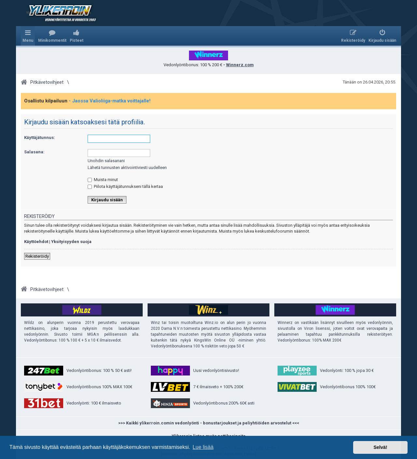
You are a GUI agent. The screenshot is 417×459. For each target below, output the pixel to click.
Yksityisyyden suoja (71, 241)
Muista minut (103, 179)
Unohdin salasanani (106, 160)
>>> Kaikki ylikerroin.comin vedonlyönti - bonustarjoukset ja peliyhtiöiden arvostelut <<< (208, 423)
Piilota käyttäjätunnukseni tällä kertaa (125, 186)
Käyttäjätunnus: (39, 137)
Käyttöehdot (36, 241)
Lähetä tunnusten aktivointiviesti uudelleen (127, 167)
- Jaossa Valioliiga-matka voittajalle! (110, 101)
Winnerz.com (240, 64)
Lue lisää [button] (203, 447)
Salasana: (34, 151)
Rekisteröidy (37, 256)
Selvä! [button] (380, 447)
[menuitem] (52, 36)
